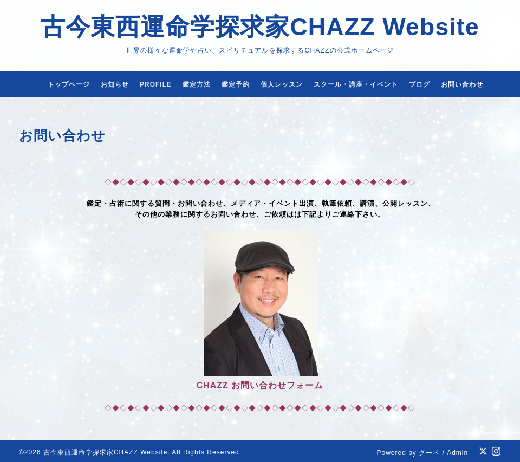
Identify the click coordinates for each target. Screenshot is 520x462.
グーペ (429, 453)
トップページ (69, 84)
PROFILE (156, 84)
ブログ (419, 84)
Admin (457, 453)
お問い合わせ (462, 84)
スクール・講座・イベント (356, 84)
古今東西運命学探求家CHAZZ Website (260, 27)
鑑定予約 (236, 84)
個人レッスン (282, 84)
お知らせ (115, 84)
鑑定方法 (197, 84)
